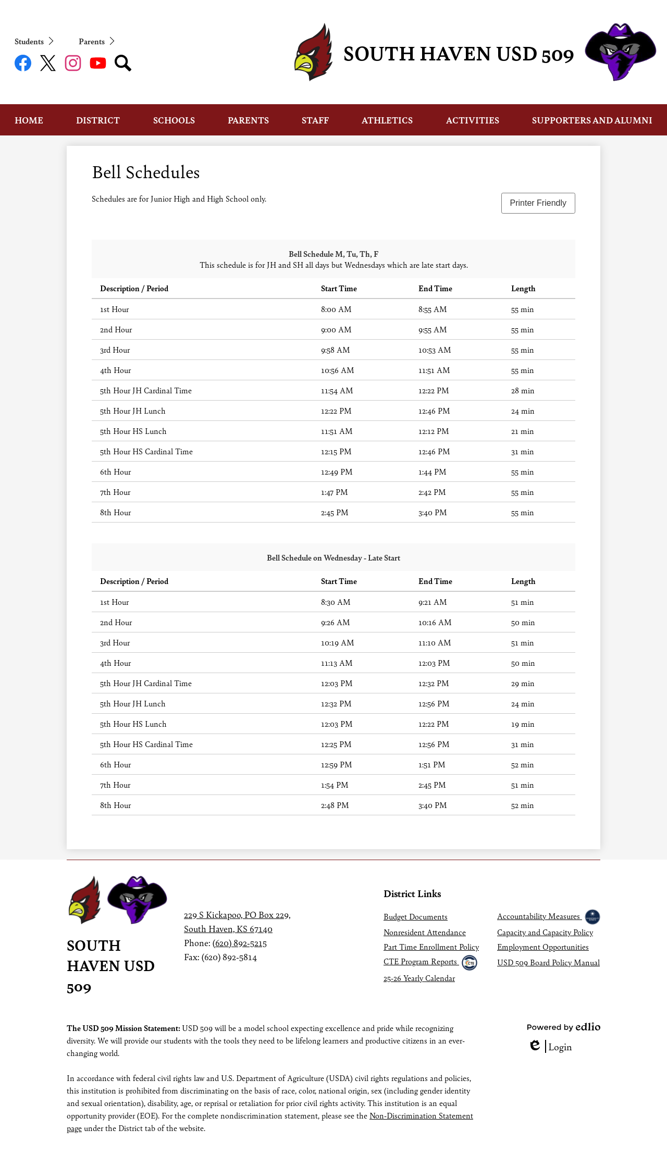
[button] (28, 119)
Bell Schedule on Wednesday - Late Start (333, 557)
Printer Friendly (538, 202)
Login (549, 1046)
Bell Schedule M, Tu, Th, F (333, 253)
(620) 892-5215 (240, 942)
